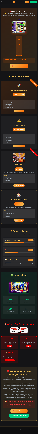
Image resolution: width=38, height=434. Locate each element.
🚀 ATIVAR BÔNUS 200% (19, 411)
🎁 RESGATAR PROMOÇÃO (19, 66)
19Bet (19, 19)
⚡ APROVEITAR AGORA (19, 185)
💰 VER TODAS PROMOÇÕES (19, 415)
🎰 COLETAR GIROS (19, 220)
